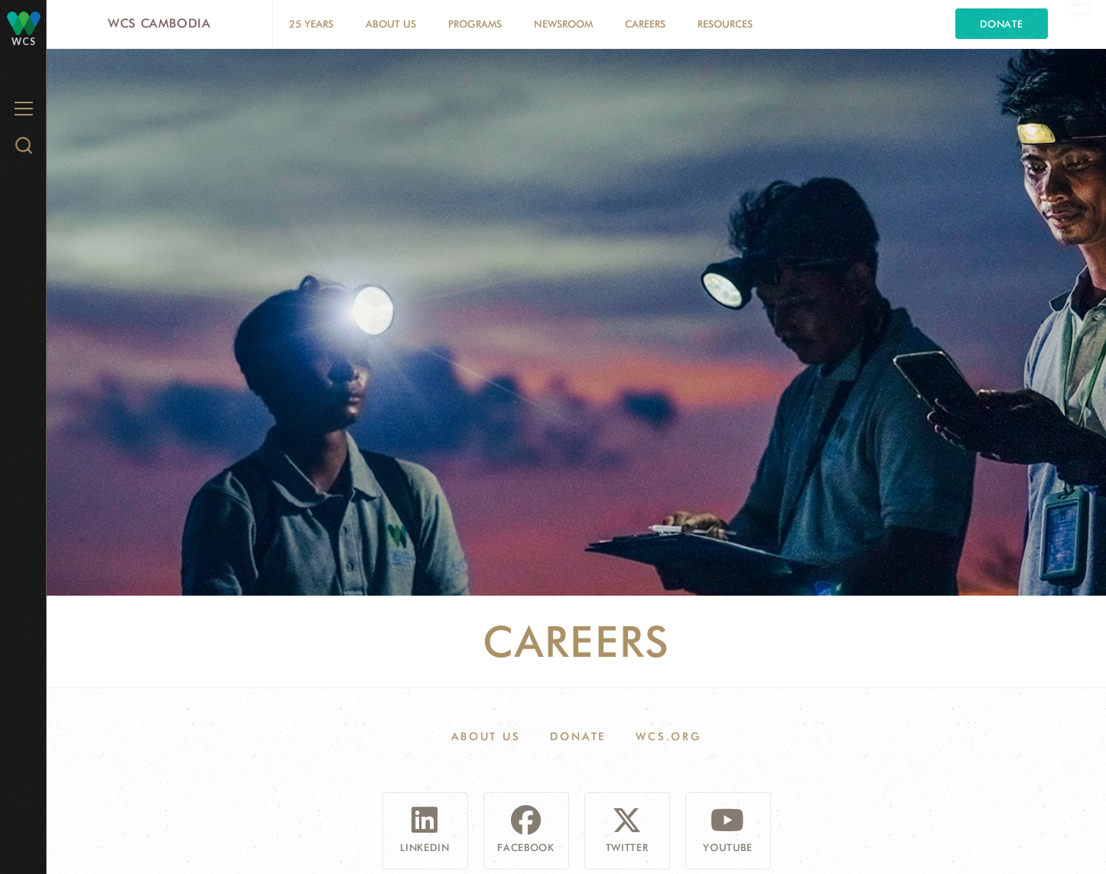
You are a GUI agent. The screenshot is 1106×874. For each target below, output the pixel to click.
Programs (475, 24)
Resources (725, 24)
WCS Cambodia (159, 23)
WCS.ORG (668, 736)
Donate (1001, 24)
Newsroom (563, 24)
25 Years (311, 24)
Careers (645, 24)
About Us (391, 24)
